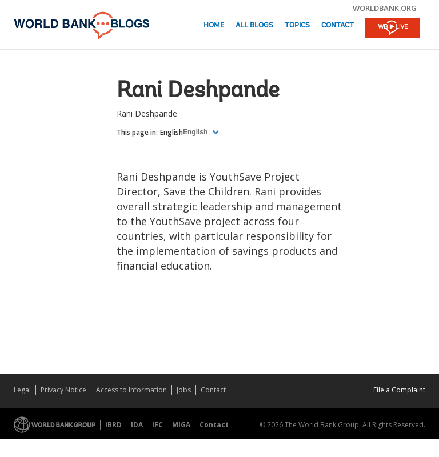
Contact (337, 25)
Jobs (184, 390)
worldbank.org (385, 8)
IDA (137, 425)
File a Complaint (399, 390)
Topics (297, 25)
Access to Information (131, 390)
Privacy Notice (63, 390)
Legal (22, 390)
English (171, 132)
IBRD (113, 425)
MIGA (181, 425)
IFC (157, 425)
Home (213, 25)
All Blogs (254, 25)
